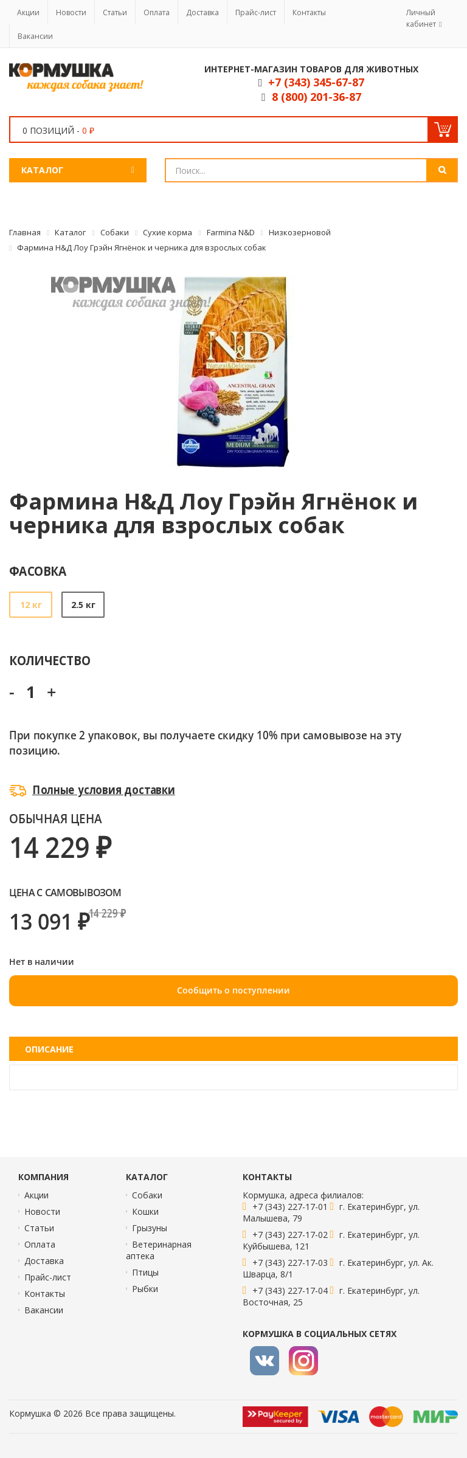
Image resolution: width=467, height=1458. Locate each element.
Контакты (309, 12)
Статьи (115, 12)
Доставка (202, 12)
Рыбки (145, 1288)
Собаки (147, 1195)
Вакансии (35, 36)
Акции (28, 12)
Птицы (145, 1272)
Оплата (157, 12)
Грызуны (149, 1228)
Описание (49, 1049)
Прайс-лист (255, 12)
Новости (71, 12)
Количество (49, 660)
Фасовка (38, 570)
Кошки (145, 1211)
